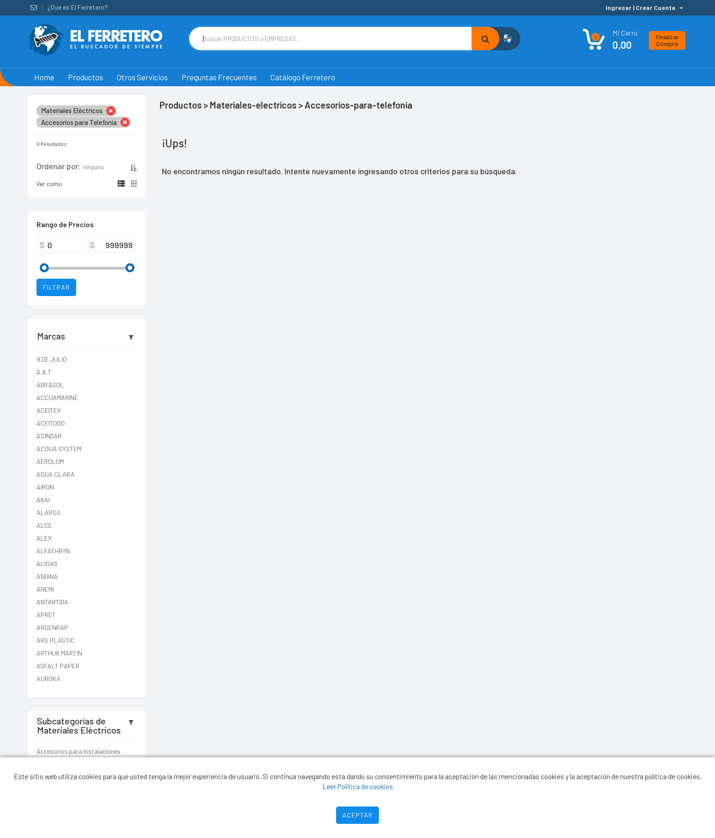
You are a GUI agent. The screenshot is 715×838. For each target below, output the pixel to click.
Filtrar (56, 287)
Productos (85, 77)
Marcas (51, 335)
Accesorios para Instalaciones (78, 751)
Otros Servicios (142, 77)
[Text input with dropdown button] (330, 38)
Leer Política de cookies (357, 786)
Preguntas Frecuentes (219, 77)
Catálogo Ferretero (302, 77)
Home (44, 77)
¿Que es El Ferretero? (77, 7)
